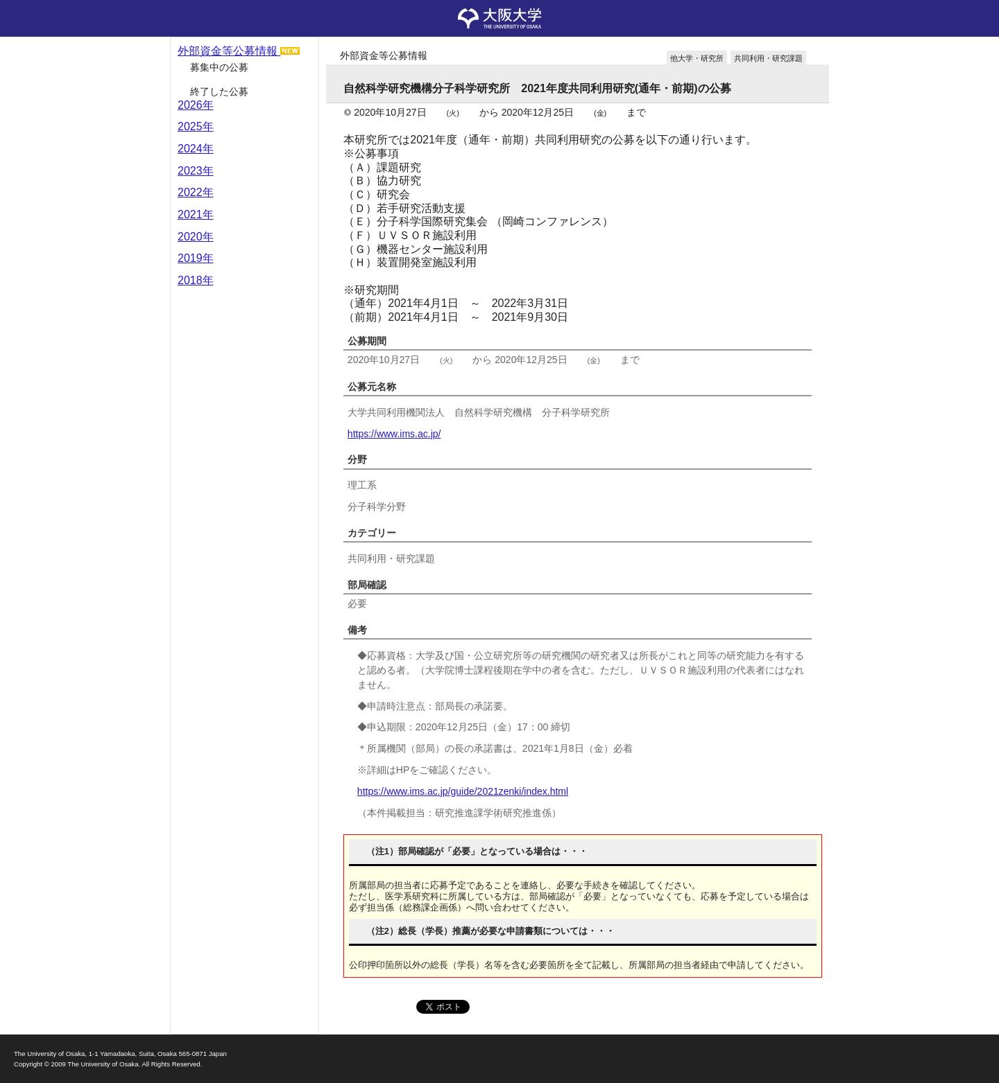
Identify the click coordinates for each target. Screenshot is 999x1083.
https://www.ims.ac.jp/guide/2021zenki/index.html (462, 791)
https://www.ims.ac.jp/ (394, 433)
